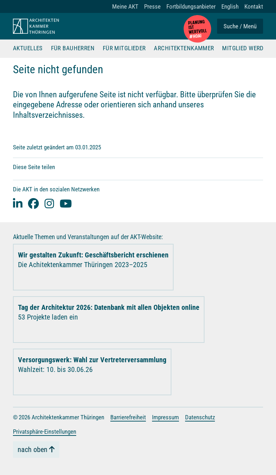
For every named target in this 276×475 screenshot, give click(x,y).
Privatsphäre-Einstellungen (44, 431)
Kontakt (253, 6)
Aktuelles (28, 48)
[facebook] (33, 203)
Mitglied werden (246, 48)
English (230, 6)
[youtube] (66, 203)
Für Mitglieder (124, 48)
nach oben (32, 449)
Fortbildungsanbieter (191, 6)
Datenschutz (200, 417)
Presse (152, 6)
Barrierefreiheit (128, 417)
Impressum (165, 417)
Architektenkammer (184, 48)
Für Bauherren (73, 48)
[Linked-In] (17, 203)
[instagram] (49, 203)
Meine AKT (125, 6)
